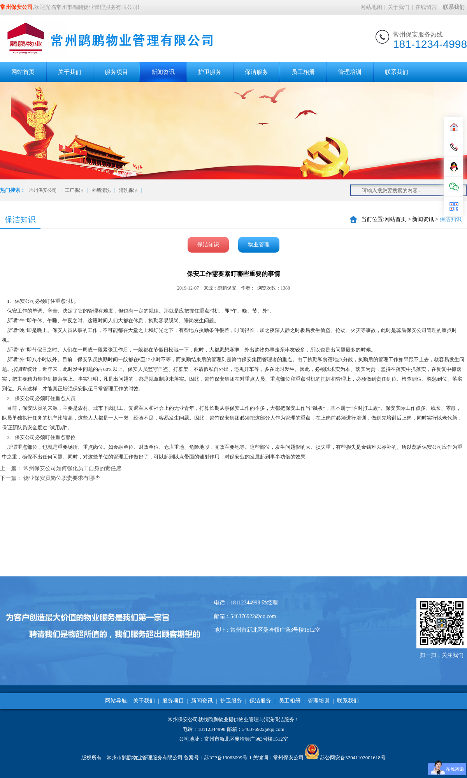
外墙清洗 (101, 190)
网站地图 (371, 7)
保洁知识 (208, 245)
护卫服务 (209, 72)
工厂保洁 (74, 190)
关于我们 (398, 7)
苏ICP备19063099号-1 (227, 757)
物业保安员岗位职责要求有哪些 (61, 478)
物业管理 (259, 245)
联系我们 (396, 72)
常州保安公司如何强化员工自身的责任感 (72, 468)
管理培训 (350, 72)
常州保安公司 (43, 190)
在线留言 (426, 7)
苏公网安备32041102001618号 (353, 757)
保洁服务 (256, 72)
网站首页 (23, 72)
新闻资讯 (163, 72)
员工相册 (303, 72)
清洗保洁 (128, 190)
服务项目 (116, 72)
